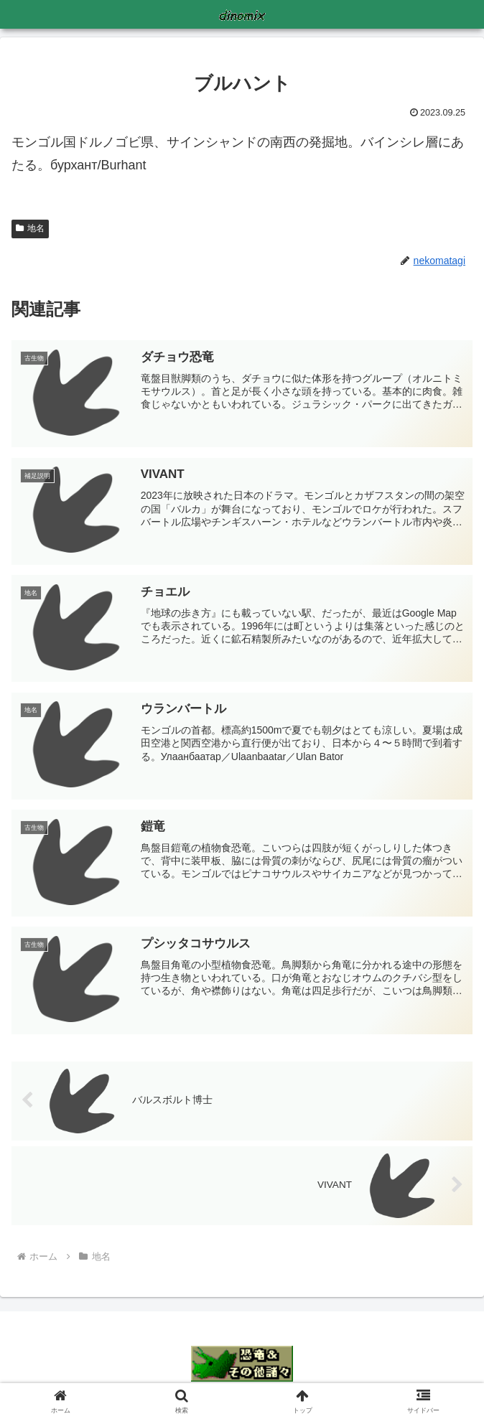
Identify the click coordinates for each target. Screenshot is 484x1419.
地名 (30, 228)
